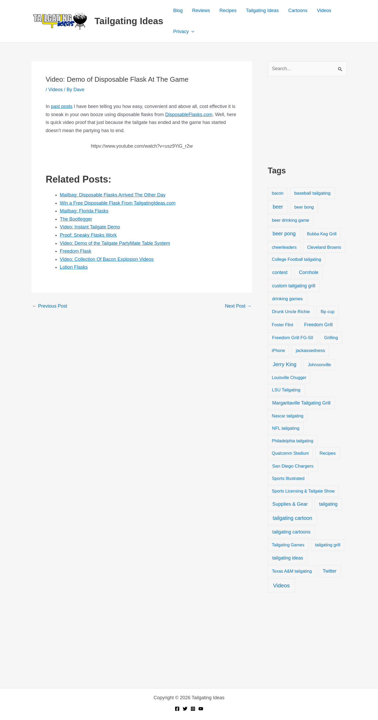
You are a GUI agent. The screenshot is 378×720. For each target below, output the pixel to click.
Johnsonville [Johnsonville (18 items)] (319, 364)
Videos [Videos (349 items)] (281, 585)
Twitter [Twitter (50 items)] (330, 571)
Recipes (228, 10)
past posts (61, 106)
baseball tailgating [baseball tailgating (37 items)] (312, 193)
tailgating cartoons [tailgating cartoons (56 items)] (291, 532)
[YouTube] (200, 708)
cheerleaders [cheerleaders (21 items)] (284, 247)
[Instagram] (193, 708)
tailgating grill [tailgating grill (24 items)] (327, 544)
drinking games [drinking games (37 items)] (287, 298)
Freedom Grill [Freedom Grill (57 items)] (318, 324)
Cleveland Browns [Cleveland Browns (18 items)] (324, 247)
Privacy (183, 31)
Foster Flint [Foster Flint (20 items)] (282, 324)
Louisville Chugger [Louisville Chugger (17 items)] (289, 377)
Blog (178, 10)
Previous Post (49, 306)
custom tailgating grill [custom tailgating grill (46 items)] (293, 285)
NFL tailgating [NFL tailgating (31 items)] (285, 428)
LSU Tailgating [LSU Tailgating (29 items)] (286, 389)
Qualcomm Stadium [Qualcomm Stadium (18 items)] (290, 453)
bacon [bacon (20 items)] (278, 193)
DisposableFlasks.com (188, 114)
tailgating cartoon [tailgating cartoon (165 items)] (292, 518)
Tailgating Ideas (128, 21)
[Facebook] (177, 708)
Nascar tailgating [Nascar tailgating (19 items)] (287, 415)
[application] (191, 31)
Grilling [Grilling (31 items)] (331, 337)
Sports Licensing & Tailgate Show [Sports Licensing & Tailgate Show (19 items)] (303, 491)
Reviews (201, 10)
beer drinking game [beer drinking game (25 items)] (290, 220)
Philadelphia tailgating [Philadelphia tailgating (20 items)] (292, 440)
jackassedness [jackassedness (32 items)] (310, 350)
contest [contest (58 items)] (279, 272)
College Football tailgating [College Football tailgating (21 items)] (296, 259)
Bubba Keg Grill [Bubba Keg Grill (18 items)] (322, 233)
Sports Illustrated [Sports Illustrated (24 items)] (288, 478)
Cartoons (297, 10)
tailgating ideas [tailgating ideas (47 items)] (287, 558)
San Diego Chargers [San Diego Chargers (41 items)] (293, 466)
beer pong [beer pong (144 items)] (284, 233)
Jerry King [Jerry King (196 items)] (284, 364)
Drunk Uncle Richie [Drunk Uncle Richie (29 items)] (291, 311)
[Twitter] (185, 708)
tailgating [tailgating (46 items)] (328, 504)
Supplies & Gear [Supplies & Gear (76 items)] (290, 504)
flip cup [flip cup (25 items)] (327, 311)
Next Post (238, 306)
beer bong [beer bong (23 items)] (304, 207)
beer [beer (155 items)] (278, 207)
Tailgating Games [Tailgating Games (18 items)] (288, 544)
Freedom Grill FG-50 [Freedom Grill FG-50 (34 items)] (292, 337)
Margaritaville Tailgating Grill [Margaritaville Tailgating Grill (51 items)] (301, 403)
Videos (324, 10)
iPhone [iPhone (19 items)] (278, 350)
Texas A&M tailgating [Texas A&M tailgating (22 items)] (292, 571)
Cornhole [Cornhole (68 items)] (308, 272)
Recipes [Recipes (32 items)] (327, 453)
